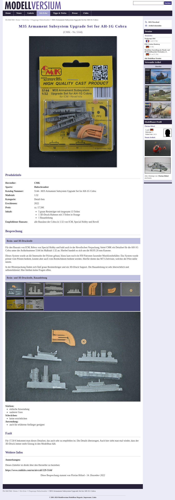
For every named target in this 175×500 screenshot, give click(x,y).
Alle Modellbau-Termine (153, 58)
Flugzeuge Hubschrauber (40, 20)
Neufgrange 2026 (150, 38)
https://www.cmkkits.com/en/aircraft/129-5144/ (28, 470)
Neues (19, 13)
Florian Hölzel (163, 176)
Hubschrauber (41, 187)
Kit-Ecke (43, 13)
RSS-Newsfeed (154, 22)
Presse (75, 13)
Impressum (87, 497)
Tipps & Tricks (59, 13)
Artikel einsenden (155, 26)
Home (8, 13)
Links (94, 497)
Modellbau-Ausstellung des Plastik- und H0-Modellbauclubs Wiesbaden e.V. (157, 51)
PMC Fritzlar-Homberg (152, 44)
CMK (37, 183)
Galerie (30, 13)
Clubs (85, 13)
